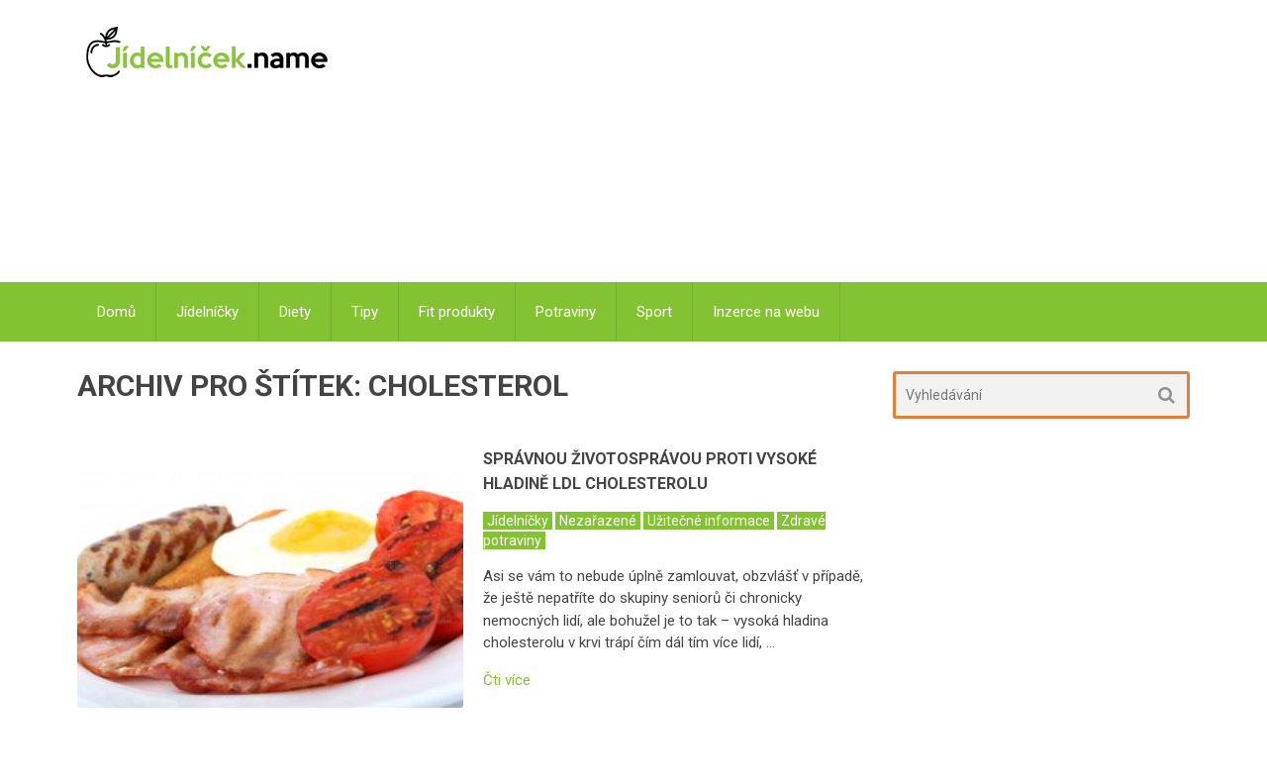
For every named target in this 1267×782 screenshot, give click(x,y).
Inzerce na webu (766, 312)
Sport (654, 312)
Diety (295, 312)
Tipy (364, 312)
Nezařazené (597, 521)
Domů (116, 312)
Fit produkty (457, 312)
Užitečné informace (708, 521)
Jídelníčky (207, 312)
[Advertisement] (772, 143)
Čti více (507, 680)
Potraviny (566, 312)
